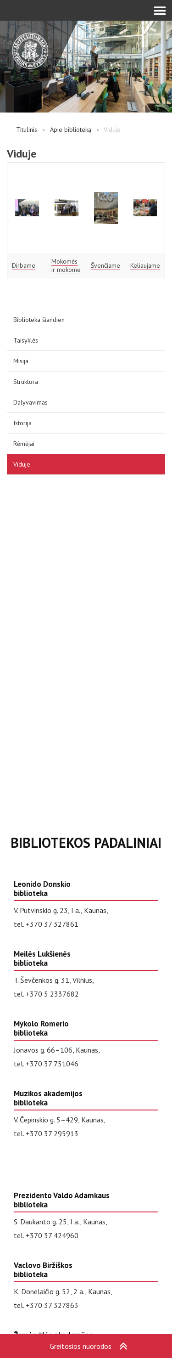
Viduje (21, 464)
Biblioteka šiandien (39, 320)
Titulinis (26, 129)
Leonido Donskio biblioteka (42, 888)
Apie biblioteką (70, 129)
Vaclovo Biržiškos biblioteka (43, 1269)
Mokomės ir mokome (66, 265)
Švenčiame (105, 265)
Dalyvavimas (30, 402)
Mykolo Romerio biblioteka (41, 1028)
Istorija (22, 423)
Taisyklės (25, 340)
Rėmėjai (23, 444)
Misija (20, 361)
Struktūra (25, 382)
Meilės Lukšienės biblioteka (42, 958)
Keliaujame (145, 265)
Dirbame (23, 265)
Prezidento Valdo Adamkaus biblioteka (62, 1200)
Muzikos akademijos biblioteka (48, 1098)
